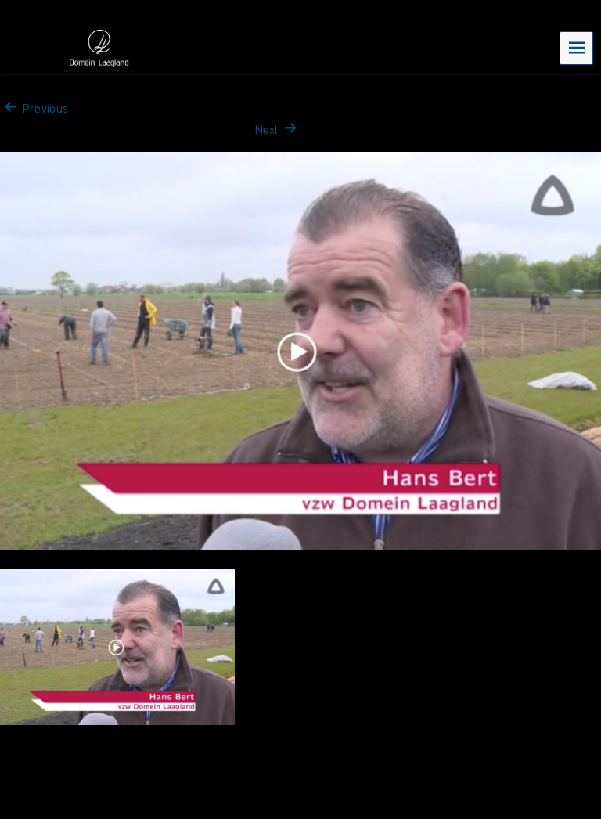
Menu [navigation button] (577, 47)
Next (277, 129)
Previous (34, 108)
